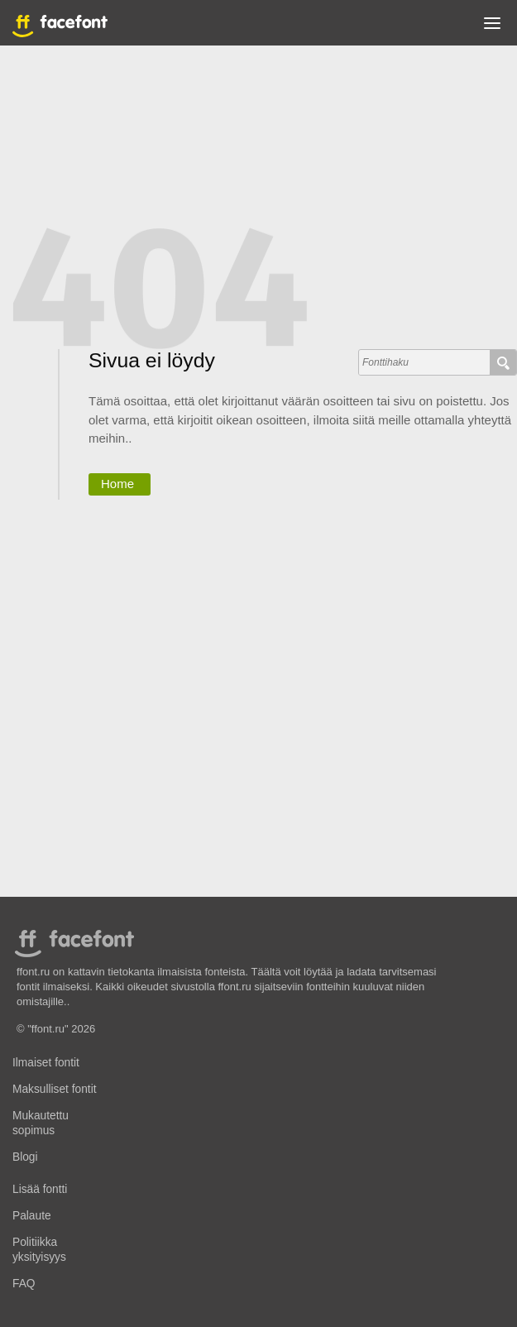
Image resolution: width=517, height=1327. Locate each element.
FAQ (23, 1283)
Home (117, 484)
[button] (492, 26)
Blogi (25, 1157)
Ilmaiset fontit (45, 1062)
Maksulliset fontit (54, 1089)
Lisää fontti (39, 1189)
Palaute (31, 1216)
